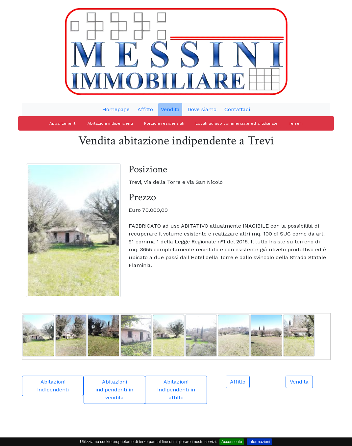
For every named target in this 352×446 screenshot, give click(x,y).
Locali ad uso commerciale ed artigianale (236, 123)
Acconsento (231, 441)
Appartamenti (62, 123)
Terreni (296, 123)
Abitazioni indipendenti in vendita (114, 390)
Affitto (145, 109)
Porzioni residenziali (164, 123)
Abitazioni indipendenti (110, 123)
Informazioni (259, 441)
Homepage (116, 109)
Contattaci (237, 109)
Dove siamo (202, 109)
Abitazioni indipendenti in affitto (176, 390)
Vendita (170, 109)
